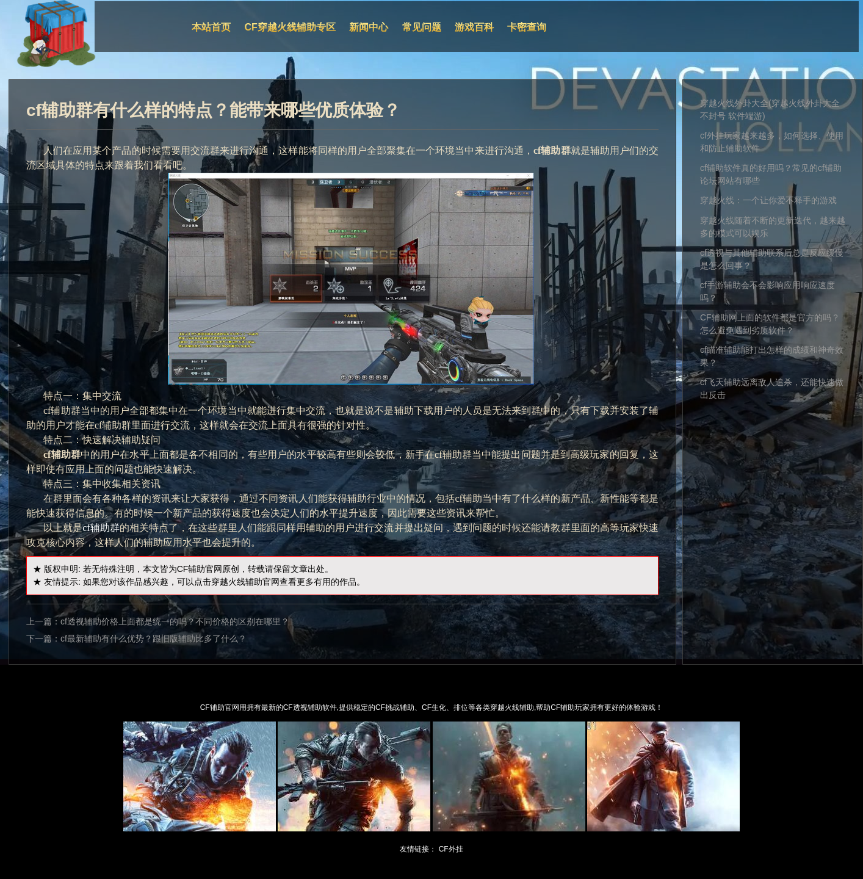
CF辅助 (191, 569)
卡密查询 (526, 27)
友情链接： (418, 849)
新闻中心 (368, 27)
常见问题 (421, 27)
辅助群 (105, 528)
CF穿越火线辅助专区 (290, 27)
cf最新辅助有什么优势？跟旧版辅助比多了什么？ (153, 638)
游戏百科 (474, 27)
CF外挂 (451, 849)
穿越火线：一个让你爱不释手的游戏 (768, 200)
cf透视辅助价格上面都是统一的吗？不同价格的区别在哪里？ (174, 621)
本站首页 (211, 27)
